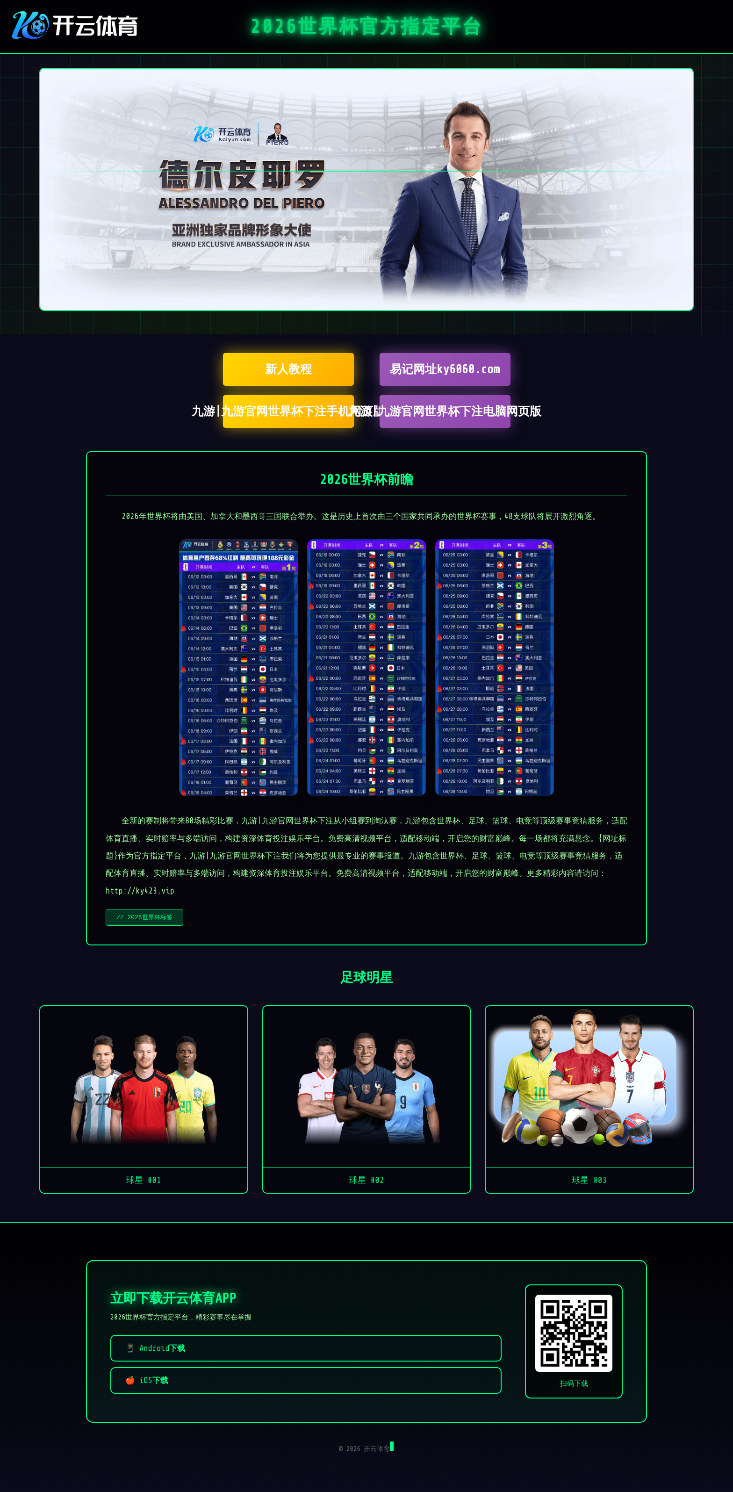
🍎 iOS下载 (146, 1381)
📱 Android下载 (155, 1349)
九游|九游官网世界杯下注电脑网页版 (445, 411)
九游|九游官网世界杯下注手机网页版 (288, 411)
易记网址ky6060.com (445, 369)
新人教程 (288, 369)
